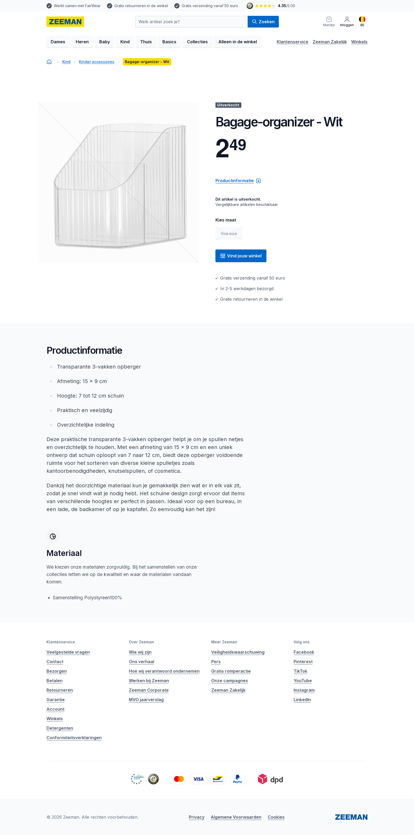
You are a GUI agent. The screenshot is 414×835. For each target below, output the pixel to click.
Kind (125, 41)
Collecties (197, 41)
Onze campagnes (229, 680)
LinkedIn (302, 699)
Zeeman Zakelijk (330, 41)
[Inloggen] (347, 21)
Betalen (54, 680)
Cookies (276, 817)
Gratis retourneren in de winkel (141, 5)
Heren (82, 41)
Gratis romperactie (231, 671)
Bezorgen (56, 671)
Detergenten (59, 728)
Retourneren (59, 690)
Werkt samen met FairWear (77, 5)
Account (55, 709)
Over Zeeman (141, 642)
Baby (104, 41)
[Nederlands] (362, 21)
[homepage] (65, 21)
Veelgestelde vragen (68, 652)
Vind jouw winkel (241, 255)
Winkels (359, 41)
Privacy (196, 817)
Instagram (304, 690)
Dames (58, 41)
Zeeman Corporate (149, 690)
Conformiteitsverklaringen (74, 737)
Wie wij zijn (140, 652)
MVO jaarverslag (146, 699)
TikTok (300, 671)
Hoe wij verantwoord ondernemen (164, 671)
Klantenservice (292, 41)
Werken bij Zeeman (149, 680)
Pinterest (303, 661)
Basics (169, 41)
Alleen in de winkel (237, 41)
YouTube (303, 680)
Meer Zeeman (224, 642)
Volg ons (302, 642)
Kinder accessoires (96, 61)
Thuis (146, 41)
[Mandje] (329, 21)
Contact (54, 661)
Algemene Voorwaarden (236, 817)
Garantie (55, 699)
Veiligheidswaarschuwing (238, 652)
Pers (216, 661)
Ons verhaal (141, 661)
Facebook (304, 652)
